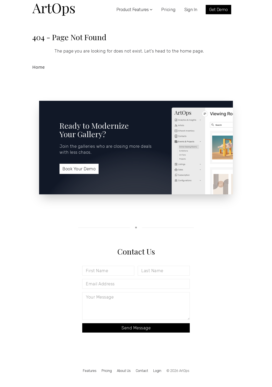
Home (38, 67)
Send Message (136, 327)
